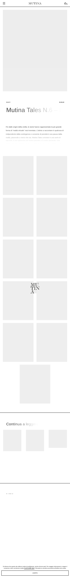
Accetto (35, 573)
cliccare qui (29, 568)
